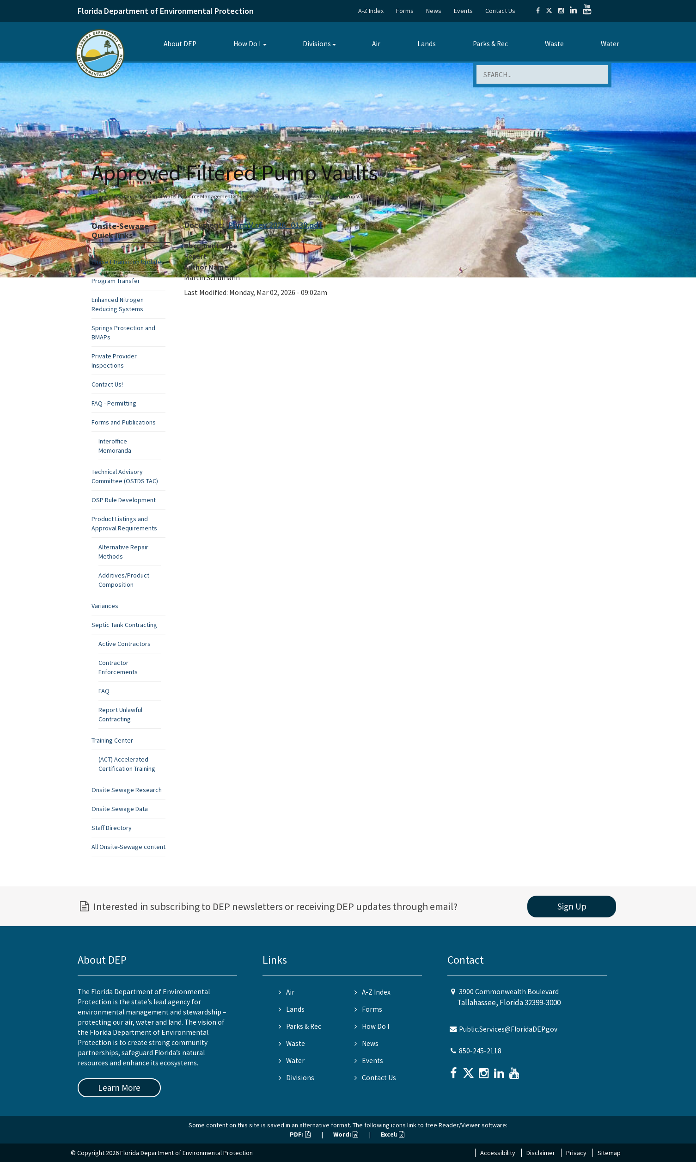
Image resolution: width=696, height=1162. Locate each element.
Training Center (112, 740)
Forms (405, 10)
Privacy (576, 1153)
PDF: (300, 1134)
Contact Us (500, 10)
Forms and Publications (124, 422)
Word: (345, 1134)
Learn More (119, 1087)
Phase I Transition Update (126, 262)
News (433, 10)
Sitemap (609, 1153)
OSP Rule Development (124, 500)
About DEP (180, 43)
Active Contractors (124, 643)
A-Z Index (371, 10)
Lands (426, 43)
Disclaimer (540, 1153)
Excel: (392, 1134)
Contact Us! (107, 384)
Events (463, 10)
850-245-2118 (480, 1050)
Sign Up (571, 906)
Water (610, 43)
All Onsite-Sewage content (128, 846)
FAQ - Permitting (114, 403)
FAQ (104, 691)
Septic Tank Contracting (124, 625)
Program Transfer (116, 281)
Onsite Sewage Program (265, 196)
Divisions (317, 43)
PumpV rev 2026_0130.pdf (275, 225)
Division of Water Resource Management (185, 196)
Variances (105, 606)
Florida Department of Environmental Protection (166, 11)
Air (376, 43)
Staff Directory (112, 828)
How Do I (247, 43)
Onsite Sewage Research (127, 790)
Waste (554, 43)
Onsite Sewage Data (120, 809)
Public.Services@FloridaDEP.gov (508, 1029)
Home (100, 196)
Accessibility (497, 1153)
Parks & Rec (490, 43)
